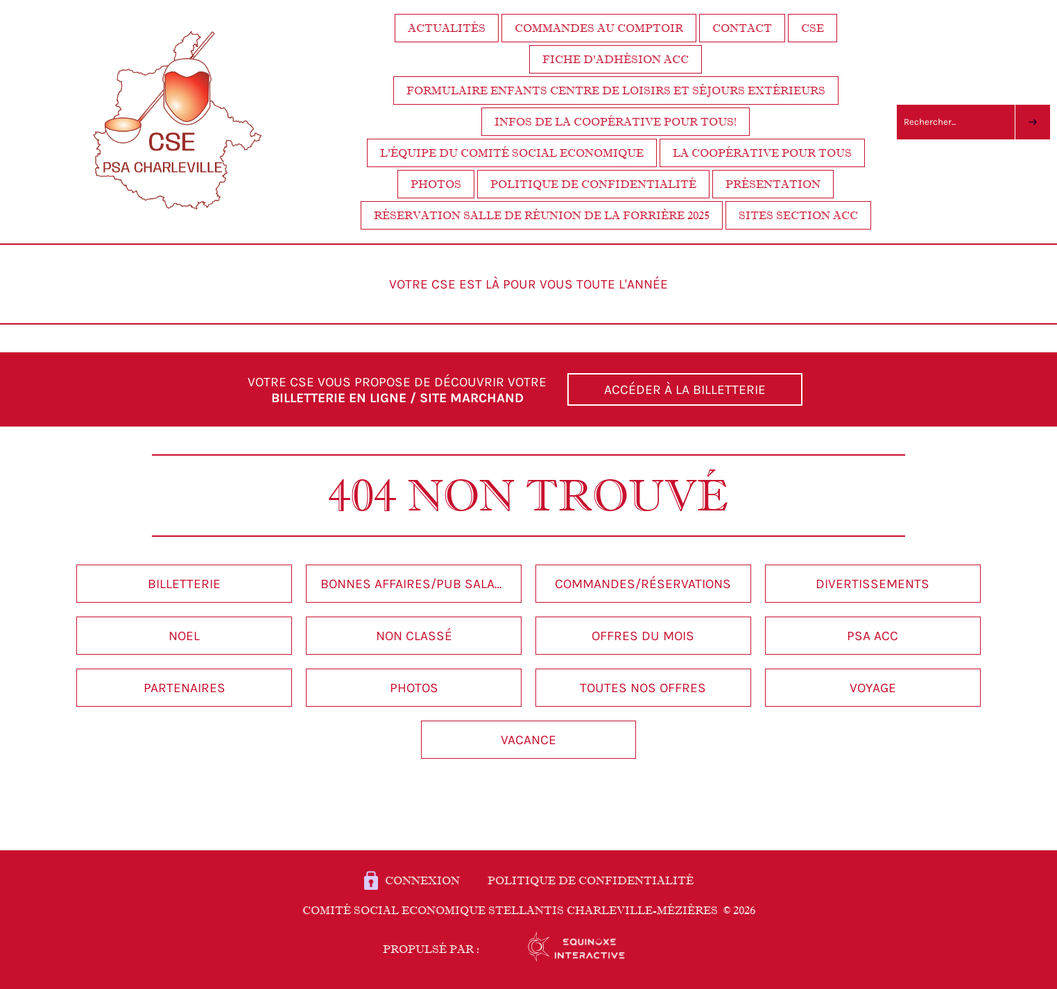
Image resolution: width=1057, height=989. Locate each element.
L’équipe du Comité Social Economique (512, 153)
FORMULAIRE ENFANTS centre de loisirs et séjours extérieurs (615, 90)
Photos (436, 184)
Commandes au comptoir (599, 28)
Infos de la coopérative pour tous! (616, 121)
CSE (812, 28)
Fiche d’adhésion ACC (615, 59)
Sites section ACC (798, 215)
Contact (742, 28)
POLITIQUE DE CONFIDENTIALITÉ (591, 880)
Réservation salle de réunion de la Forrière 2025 (542, 215)
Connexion (422, 880)
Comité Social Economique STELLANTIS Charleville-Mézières (528, 910)
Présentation (772, 184)
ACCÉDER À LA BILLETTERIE (685, 389)
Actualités (446, 28)
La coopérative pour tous (762, 153)
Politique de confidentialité (593, 184)
